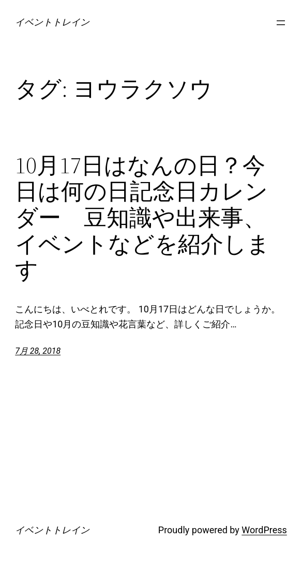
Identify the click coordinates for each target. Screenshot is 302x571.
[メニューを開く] (281, 23)
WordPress (263, 529)
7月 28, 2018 (38, 351)
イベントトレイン (52, 22)
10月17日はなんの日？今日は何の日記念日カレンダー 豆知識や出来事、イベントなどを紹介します (142, 218)
